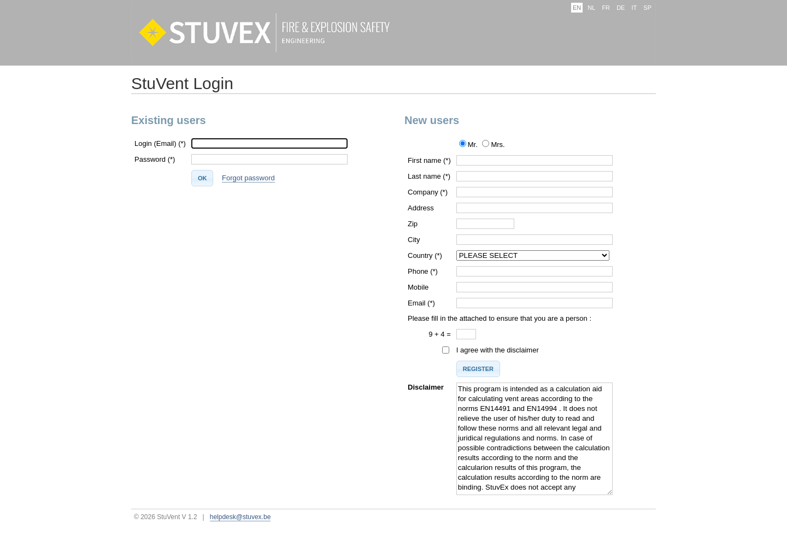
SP (647, 7)
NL (591, 7)
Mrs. (497, 144)
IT (634, 7)
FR (606, 7)
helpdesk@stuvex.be (240, 517)
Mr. (473, 144)
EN (577, 7)
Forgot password (248, 178)
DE (620, 7)
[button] (202, 178)
